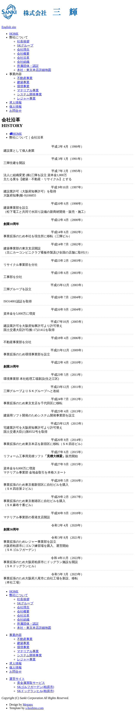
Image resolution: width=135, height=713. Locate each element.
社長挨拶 (23, 41)
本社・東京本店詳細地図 (34, 70)
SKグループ (25, 45)
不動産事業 (25, 78)
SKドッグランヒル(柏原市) (35, 691)
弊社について (18, 37)
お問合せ (15, 110)
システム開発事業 (29, 94)
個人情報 (15, 106)
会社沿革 (23, 57)
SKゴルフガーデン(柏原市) (35, 687)
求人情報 (15, 102)
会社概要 (23, 53)
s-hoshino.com (34, 708)
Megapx (28, 704)
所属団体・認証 (28, 65)
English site (9, 27)
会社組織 (23, 61)
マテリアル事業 (28, 90)
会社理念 (23, 49)
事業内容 (15, 74)
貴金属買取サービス (31, 682)
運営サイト (17, 678)
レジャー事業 (26, 98)
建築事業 (23, 82)
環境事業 (23, 86)
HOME (13, 33)
